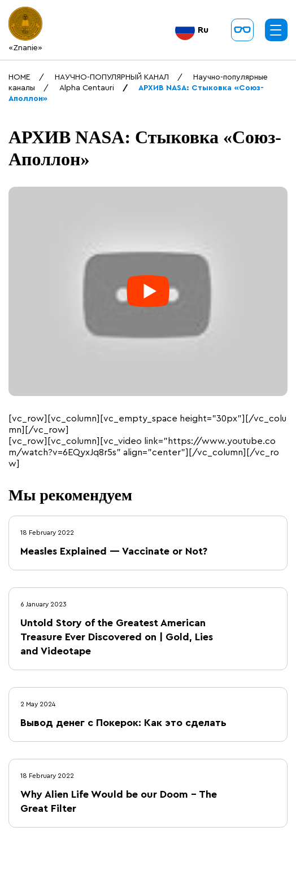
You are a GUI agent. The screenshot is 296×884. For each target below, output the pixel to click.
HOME (19, 77)
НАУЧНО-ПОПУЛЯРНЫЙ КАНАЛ (112, 77)
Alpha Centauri (86, 88)
